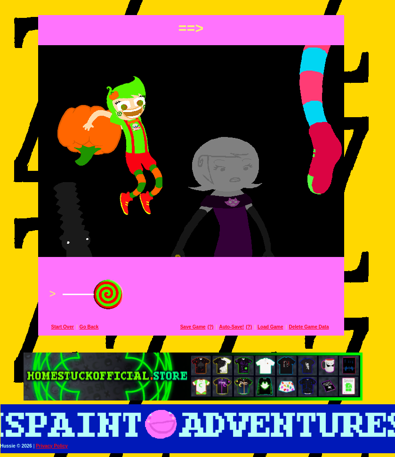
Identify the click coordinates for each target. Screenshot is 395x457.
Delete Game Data (315, 326)
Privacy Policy (58, 446)
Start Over (69, 326)
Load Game (277, 326)
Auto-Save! (238, 326)
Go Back (95, 326)
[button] (197, 5)
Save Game (199, 326)
